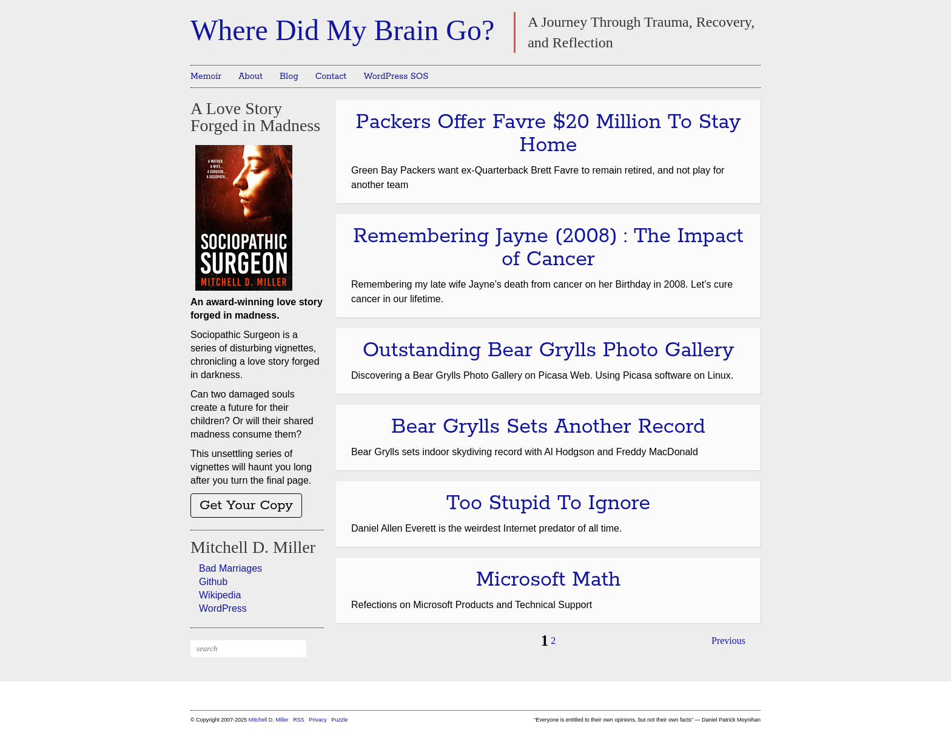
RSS (299, 720)
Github (213, 582)
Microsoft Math (548, 580)
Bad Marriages (230, 568)
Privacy (318, 720)
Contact (331, 76)
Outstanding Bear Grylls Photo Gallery (548, 350)
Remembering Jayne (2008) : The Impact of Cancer (548, 247)
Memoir (205, 76)
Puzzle (339, 720)
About (250, 76)
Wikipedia (220, 595)
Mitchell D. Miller (269, 720)
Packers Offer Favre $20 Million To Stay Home (548, 133)
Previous (728, 640)
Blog (289, 76)
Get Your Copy (246, 505)
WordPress (223, 608)
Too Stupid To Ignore (548, 503)
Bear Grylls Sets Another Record (548, 427)
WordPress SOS (395, 76)
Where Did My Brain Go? (342, 30)
